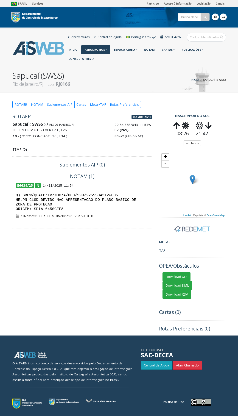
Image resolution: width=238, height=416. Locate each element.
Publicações (191, 50)
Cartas (167, 50)
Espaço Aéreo (124, 50)
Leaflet (187, 215)
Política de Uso (173, 402)
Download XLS (176, 277)
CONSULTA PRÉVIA (81, 59)
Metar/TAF (98, 104)
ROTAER (20, 104)
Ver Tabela (192, 143)
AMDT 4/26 (170, 37)
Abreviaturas (79, 37)
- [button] (165, 164)
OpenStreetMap (216, 215)
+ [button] (165, 157)
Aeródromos (95, 50)
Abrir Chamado (187, 365)
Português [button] (141, 37)
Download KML (177, 285)
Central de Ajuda (108, 37)
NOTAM (149, 50)
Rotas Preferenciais (124, 104)
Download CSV (176, 294)
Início (73, 50)
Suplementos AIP (60, 104)
